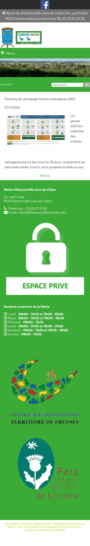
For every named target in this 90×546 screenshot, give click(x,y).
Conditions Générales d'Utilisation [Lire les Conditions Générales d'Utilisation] (45, 530)
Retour (45, 175)
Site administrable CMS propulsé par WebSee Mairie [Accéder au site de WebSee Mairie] (49, 526)
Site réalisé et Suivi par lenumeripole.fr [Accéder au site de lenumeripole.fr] (28, 523)
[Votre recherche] (67, 85)
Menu (10, 53)
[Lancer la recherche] (87, 84)
